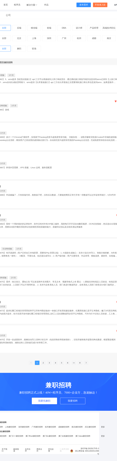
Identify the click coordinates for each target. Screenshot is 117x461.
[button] (32, 5)
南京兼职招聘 (77, 427)
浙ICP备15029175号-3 (90, 448)
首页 (6, 5)
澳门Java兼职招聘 (82, 436)
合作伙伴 (27, 450)
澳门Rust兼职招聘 (33, 436)
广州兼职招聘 (37, 427)
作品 (46, 5)
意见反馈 (51, 450)
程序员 (17, 5)
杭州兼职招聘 (50, 427)
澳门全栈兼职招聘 (65, 436)
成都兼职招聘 (63, 427)
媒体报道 (16, 450)
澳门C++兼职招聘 (16, 436)
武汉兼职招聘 (90, 427)
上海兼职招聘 (10, 427)
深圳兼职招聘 (23, 427)
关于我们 (4, 450)
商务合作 (39, 450)
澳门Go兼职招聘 (49, 436)
